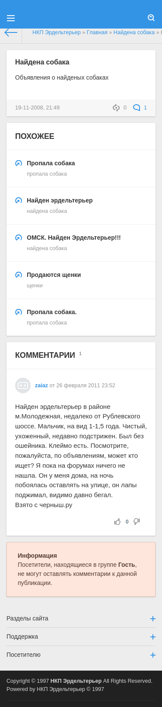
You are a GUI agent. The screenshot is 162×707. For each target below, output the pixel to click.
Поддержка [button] (81, 636)
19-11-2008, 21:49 (37, 108)
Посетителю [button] (81, 654)
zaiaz (41, 385)
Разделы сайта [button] (81, 618)
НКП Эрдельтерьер (76, 681)
